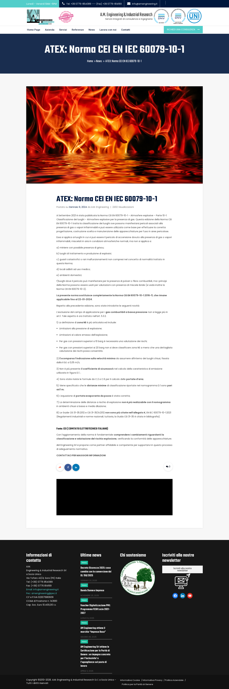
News (92, 29)
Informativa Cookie (130, 679)
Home (90, 60)
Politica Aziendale (174, 679)
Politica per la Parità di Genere (137, 683)
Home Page (34, 29)
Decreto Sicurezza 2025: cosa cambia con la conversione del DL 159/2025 (95, 571)
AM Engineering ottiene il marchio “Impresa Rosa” (93, 629)
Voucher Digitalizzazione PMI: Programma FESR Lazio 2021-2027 (95, 608)
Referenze (78, 29)
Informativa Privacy (152, 679)
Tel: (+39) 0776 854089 (39, 581)
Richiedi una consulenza (181, 28)
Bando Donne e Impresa (92, 590)
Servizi (64, 29)
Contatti (127, 29)
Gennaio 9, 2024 (78, 206)
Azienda (50, 29)
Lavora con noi (109, 29)
